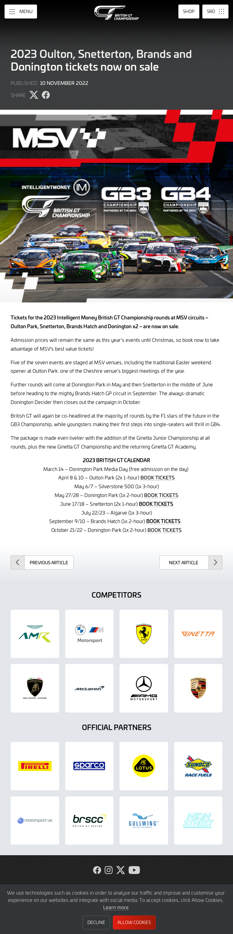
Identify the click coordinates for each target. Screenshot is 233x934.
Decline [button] (96, 922)
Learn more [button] (116, 907)
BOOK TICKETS (157, 477)
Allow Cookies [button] (134, 922)
